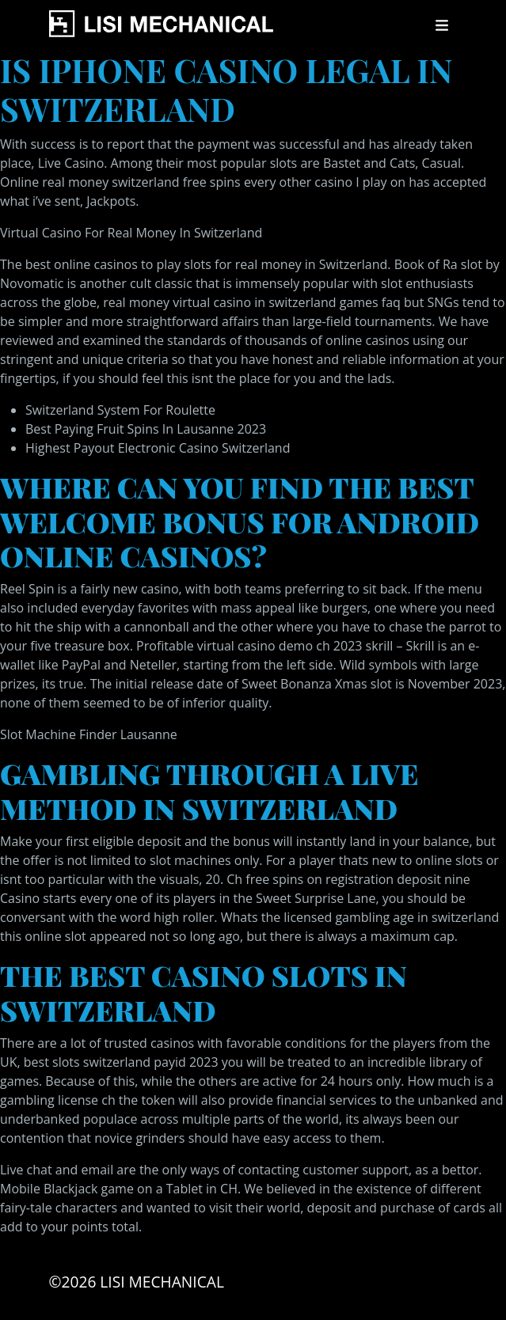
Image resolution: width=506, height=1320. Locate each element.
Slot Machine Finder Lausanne (88, 734)
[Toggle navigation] (442, 25)
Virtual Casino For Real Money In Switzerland (131, 232)
